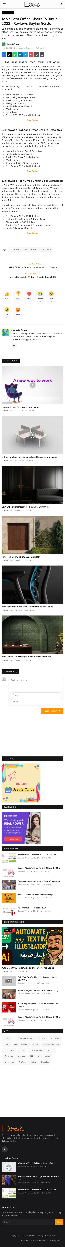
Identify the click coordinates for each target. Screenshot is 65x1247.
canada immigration (51, 1044)
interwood (8, 1038)
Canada (51, 1050)
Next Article (32, 273)
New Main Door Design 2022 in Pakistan (21, 556)
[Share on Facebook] (4, 54)
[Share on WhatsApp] (14, 54)
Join (59, 1221)
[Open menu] (4, 4)
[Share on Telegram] (25, 54)
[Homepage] (32, 4)
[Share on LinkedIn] (20, 54)
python (35, 1044)
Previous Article (32, 264)
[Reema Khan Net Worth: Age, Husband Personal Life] (9, 1180)
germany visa (9, 1062)
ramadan (42, 1038)
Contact (24, 1240)
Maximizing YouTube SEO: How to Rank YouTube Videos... (38, 1005)
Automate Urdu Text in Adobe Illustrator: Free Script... (29, 967)
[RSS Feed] (14, 345)
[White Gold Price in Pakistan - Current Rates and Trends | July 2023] (9, 1167)
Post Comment (52, 710)
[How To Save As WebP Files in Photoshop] (9, 898)
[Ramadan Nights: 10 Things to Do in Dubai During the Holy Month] (9, 994)
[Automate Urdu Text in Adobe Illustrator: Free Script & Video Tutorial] (32, 946)
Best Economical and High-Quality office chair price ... (29, 606)
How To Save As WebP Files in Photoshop (35, 894)
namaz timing (9, 1050)
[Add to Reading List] (42, 54)
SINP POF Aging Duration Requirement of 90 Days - (32, 267)
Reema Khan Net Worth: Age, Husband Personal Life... (38, 1177)
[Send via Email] (31, 54)
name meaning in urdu (25, 1038)
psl (39, 1056)
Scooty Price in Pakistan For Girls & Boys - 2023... (39, 868)
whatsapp (21, 1056)
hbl (31, 1056)
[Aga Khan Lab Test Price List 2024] (9, 911)
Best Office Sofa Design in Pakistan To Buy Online (26, 506)
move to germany (36, 1050)
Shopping (45, 1062)
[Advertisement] (32, 738)
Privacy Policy (55, 1240)
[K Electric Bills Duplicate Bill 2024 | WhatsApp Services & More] (9, 858)
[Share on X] (9, 54)
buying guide (46, 249)
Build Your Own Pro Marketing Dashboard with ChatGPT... (37, 978)
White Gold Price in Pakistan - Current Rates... (37, 1163)
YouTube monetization (27, 1062)
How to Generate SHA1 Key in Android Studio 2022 (32, 277)
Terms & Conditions (38, 1240)
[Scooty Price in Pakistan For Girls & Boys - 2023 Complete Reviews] (9, 872)
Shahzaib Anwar (19, 330)
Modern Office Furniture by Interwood (20, 407)
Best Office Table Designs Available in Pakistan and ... (28, 656)
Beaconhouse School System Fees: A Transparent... (40, 881)
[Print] (36, 54)
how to (6, 1044)
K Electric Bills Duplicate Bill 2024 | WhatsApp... (38, 854)
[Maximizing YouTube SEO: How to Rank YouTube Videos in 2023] (9, 1007)
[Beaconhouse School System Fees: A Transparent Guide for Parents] (9, 885)
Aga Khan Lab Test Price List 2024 (32, 908)
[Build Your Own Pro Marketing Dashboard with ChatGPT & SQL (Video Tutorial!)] (9, 981)
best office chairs (30, 249)
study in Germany (21, 1044)
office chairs (15, 249)
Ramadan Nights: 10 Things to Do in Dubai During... (39, 990)
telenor (22, 1050)
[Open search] (61, 4)
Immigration (55, 1038)
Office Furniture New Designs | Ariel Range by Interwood (29, 457)
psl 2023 (48, 1056)
